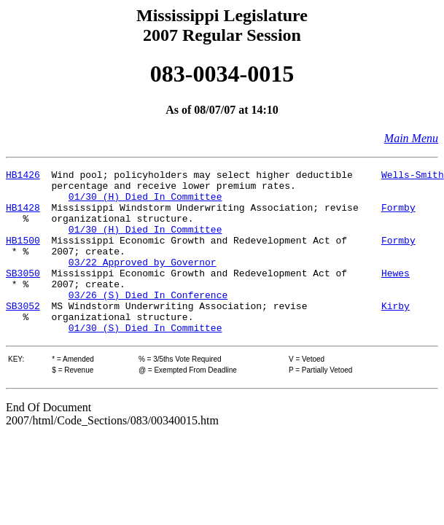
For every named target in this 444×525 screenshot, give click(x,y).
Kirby (395, 334)
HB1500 (23, 255)
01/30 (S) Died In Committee (145, 360)
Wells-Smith (412, 176)
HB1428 (23, 215)
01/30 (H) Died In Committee (145, 202)
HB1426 (23, 176)
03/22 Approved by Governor (143, 281)
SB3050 (23, 294)
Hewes (395, 294)
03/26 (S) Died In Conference (148, 320)
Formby (398, 215)
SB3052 (23, 334)
